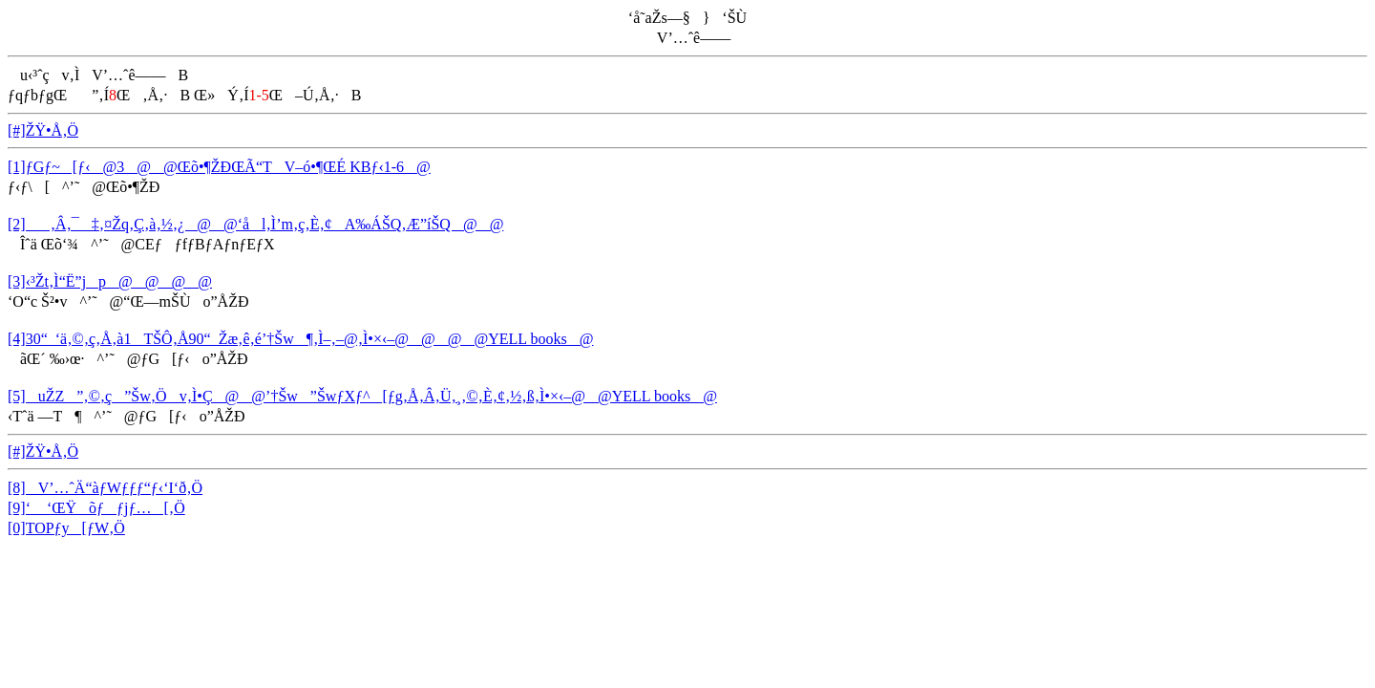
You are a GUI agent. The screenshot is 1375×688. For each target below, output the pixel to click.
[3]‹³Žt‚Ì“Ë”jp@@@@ (110, 281)
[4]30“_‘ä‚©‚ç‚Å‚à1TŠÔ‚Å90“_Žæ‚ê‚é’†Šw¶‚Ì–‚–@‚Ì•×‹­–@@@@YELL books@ (300, 339)
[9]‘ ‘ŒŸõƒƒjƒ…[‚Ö (96, 508)
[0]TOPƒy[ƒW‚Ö (66, 528)
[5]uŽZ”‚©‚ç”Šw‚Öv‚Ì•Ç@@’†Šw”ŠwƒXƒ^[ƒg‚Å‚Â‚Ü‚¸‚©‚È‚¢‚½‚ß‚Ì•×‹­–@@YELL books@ (362, 396)
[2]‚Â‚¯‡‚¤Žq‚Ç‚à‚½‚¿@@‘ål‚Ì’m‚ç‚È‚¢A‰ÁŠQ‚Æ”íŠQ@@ (255, 224)
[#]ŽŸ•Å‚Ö (43, 130)
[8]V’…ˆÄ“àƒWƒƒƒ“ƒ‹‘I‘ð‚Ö (105, 488)
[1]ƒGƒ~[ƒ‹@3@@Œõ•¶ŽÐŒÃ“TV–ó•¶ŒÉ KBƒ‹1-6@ (219, 167)
